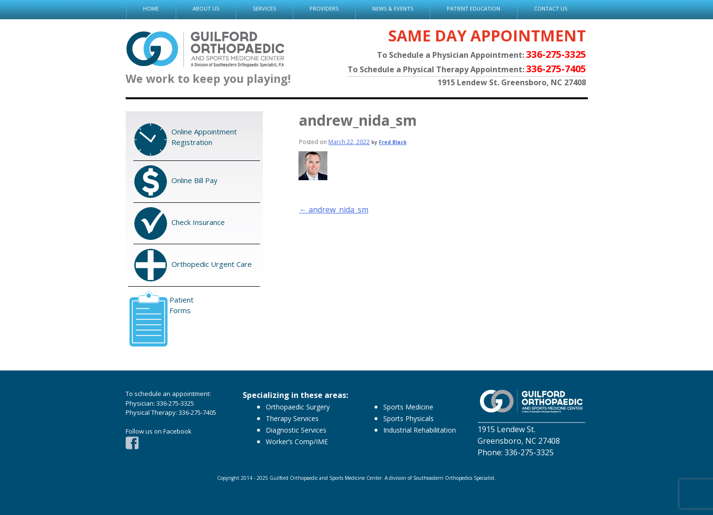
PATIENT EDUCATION (473, 8)
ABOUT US (206, 8)
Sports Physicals (408, 418)
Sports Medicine (408, 406)
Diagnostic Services (296, 430)
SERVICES (264, 8)
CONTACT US (550, 8)
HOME (151, 8)
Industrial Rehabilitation (419, 430)
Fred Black (392, 142)
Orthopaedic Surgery (298, 406)
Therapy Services (292, 418)
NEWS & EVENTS (392, 8)
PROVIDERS (324, 8)
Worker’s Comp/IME (297, 441)
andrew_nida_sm (333, 209)
